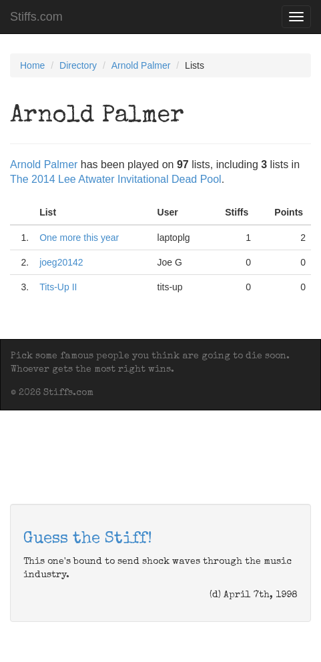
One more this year (79, 237)
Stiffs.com (36, 16)
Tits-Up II (58, 287)
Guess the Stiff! (87, 539)
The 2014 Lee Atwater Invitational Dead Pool (116, 179)
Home (32, 65)
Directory (78, 65)
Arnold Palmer (141, 65)
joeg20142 (61, 262)
